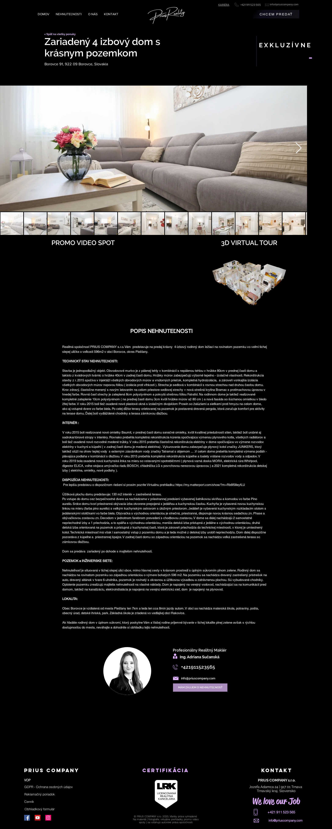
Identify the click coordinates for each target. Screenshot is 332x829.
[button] (48, 787)
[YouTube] (37, 818)
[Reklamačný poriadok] (39, 794)
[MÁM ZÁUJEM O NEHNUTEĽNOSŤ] (200, 687)
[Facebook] (27, 818)
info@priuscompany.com (284, 4)
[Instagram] (48, 818)
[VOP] (27, 780)
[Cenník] (29, 801)
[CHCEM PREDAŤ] (276, 14)
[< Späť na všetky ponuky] (61, 34)
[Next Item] (298, 148)
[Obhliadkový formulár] (39, 809)
